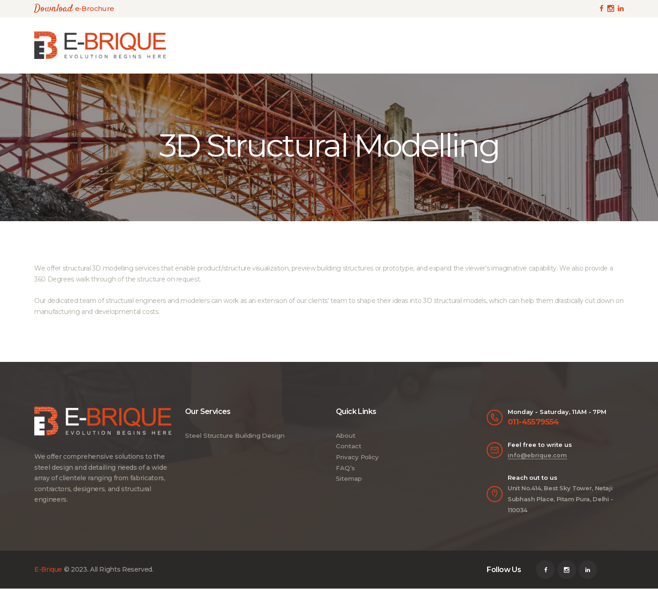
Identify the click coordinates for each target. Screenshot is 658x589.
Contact (348, 446)
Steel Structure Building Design (235, 435)
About (345, 435)
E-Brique (48, 570)
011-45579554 (534, 422)
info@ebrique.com (536, 455)
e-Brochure (93, 8)
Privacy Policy (358, 457)
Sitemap (349, 478)
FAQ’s (345, 468)
